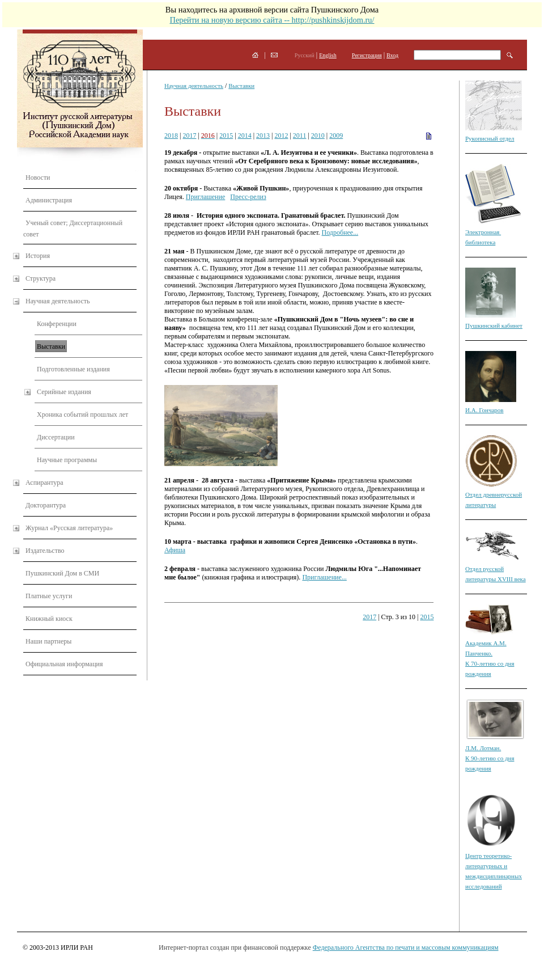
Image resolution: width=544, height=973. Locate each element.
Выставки (51, 346)
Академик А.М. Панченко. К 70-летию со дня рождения (489, 653)
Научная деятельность (58, 301)
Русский (304, 55)
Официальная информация (64, 664)
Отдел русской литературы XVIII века (495, 568)
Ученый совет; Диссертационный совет (72, 228)
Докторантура (46, 505)
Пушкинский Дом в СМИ (62, 573)
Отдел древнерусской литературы (493, 494)
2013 (263, 135)
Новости (38, 177)
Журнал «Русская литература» (69, 528)
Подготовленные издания (73, 369)
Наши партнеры (48, 641)
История (38, 256)
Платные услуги (49, 596)
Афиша (174, 550)
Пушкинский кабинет (493, 325)
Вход (392, 55)
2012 (281, 135)
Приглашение (205, 197)
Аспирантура (44, 483)
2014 (245, 135)
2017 (189, 135)
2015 (226, 135)
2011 (300, 135)
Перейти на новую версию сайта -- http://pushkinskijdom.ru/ (271, 19)
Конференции (56, 324)
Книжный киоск (49, 619)
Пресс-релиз (248, 197)
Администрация (49, 200)
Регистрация (367, 55)
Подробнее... (340, 232)
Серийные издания (64, 392)
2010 (318, 135)
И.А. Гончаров (484, 410)
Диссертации (56, 437)
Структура (41, 278)
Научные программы (67, 460)
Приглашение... (324, 577)
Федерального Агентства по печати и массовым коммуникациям (406, 947)
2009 (336, 135)
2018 (171, 135)
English (328, 55)
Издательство (45, 551)
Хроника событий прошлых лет (82, 414)
